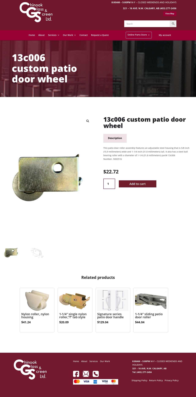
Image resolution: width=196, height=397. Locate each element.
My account (165, 35)
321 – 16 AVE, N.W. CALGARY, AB (149, 368)
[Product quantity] (109, 184)
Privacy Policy (172, 380)
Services (52, 35)
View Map (169, 13)
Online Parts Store (137, 34)
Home (32, 35)
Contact (83, 35)
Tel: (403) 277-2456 (142, 372)
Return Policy (156, 380)
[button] (87, 121)
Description (115, 138)
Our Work (68, 35)
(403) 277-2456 (168, 8)
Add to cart (137, 184)
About (41, 35)
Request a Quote (100, 35)
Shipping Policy (139, 380)
